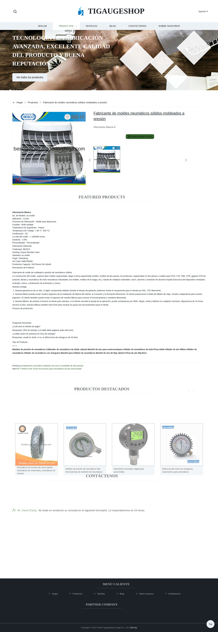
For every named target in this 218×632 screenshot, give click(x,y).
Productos (66, 28)
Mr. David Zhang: (24, 519)
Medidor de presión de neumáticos (28, 349)
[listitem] (109, 159)
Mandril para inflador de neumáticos (78, 353)
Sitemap (133, 627)
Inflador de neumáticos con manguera (42, 353)
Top (210, 623)
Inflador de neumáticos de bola (138, 349)
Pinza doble (159, 349)
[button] (15, 11)
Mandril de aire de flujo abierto (110, 353)
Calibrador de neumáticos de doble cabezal (66, 349)
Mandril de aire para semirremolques (105, 349)
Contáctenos (137, 28)
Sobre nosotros (169, 28)
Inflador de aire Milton (175, 349)
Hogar (42, 28)
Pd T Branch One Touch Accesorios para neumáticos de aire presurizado (49, 369)
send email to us (140, 136)
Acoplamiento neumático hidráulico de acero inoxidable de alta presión (52, 366)
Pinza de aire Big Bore (136, 353)
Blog (112, 28)
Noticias (91, 28)
